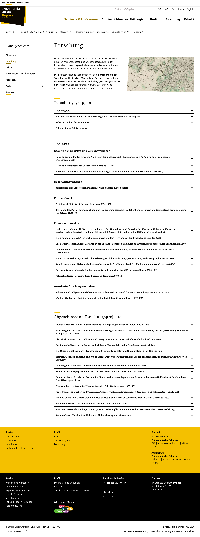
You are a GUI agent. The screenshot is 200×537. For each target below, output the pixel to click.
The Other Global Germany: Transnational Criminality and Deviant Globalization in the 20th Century (109, 351)
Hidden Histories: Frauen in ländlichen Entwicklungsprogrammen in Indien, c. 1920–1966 (102, 324)
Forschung (172, 19)
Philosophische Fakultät (30, 31)
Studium (155, 19)
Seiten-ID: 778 (53, 526)
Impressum (177, 531)
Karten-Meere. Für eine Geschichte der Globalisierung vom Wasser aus (93, 415)
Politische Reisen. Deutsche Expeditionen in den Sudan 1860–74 (89, 275)
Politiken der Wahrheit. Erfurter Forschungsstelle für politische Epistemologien (98, 116)
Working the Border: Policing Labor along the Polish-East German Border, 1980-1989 (99, 298)
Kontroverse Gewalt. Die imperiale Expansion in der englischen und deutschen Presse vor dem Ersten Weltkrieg (115, 409)
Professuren (103, 31)
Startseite (10, 31)
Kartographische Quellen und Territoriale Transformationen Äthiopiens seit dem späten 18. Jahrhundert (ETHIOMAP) (118, 391)
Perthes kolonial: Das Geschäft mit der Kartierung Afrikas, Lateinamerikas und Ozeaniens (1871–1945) (109, 171)
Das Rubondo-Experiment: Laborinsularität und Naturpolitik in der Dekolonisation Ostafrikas (105, 345)
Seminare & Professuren (81, 19)
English (190, 9)
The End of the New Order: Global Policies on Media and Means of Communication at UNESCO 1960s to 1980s (112, 397)
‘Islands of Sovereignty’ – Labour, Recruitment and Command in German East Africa (100, 371)
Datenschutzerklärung (160, 531)
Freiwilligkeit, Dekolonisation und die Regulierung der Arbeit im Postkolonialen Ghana (102, 365)
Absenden (160, 9)
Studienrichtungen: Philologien (123, 19)
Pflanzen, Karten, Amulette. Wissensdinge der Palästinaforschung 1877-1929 (95, 386)
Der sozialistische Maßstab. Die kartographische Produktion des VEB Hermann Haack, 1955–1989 (106, 270)
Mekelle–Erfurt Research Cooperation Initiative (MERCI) (85, 165)
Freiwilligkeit (63, 110)
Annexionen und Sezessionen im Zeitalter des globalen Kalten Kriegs (92, 187)
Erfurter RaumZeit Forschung (71, 128)
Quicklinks (177, 9)
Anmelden (189, 531)
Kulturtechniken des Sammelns (72, 122)
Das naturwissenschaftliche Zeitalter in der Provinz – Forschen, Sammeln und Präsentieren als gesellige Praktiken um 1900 (121, 243)
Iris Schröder (39, 526)
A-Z (167, 9)
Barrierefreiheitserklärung (135, 531)
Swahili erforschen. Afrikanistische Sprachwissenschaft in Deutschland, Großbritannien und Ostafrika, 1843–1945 (115, 264)
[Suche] (136, 9)
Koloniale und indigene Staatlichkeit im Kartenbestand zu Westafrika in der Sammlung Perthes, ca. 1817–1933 (113, 292)
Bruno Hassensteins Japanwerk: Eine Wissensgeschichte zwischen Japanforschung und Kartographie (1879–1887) (115, 258)
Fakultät (190, 19)
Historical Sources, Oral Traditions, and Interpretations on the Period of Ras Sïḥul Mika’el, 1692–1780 (108, 339)
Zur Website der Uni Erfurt (17, 3)
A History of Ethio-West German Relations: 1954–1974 (83, 204)
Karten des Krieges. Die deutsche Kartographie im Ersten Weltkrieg (91, 403)
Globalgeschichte (120, 31)
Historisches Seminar (83, 31)
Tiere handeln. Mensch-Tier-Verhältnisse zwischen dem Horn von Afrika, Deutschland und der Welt (108, 237)
